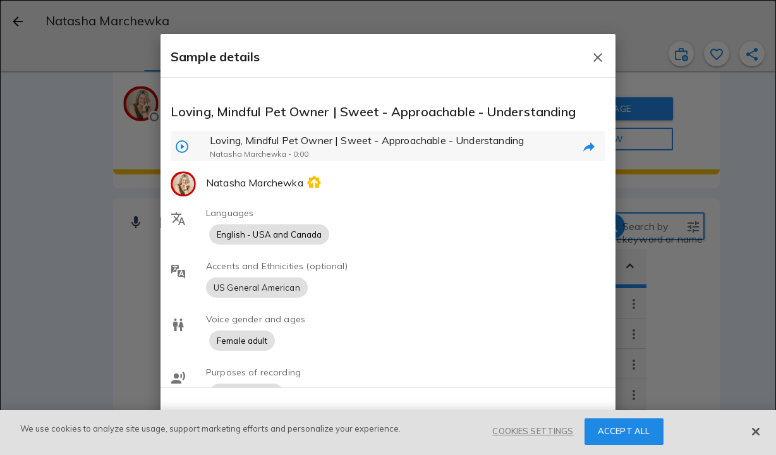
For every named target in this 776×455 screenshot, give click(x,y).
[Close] (756, 432)
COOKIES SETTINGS (532, 431)
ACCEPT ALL (624, 431)
